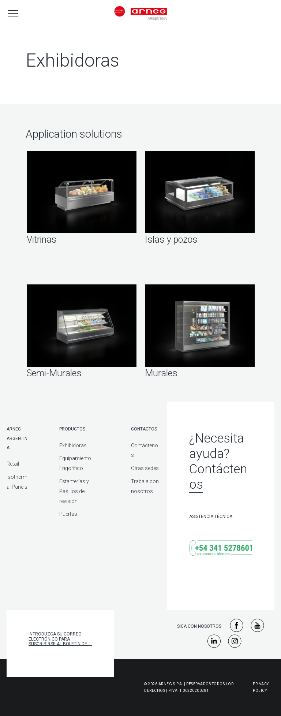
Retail (13, 464)
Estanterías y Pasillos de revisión (74, 491)
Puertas (68, 514)
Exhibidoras (73, 445)
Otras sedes (145, 468)
